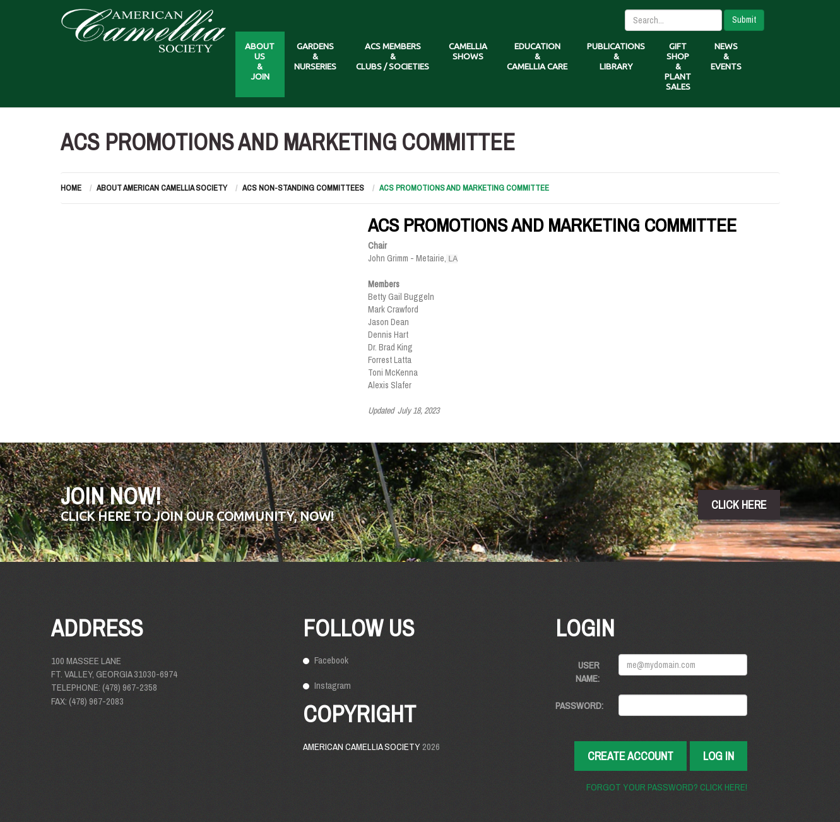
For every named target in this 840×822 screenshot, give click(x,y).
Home (71, 187)
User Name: (588, 671)
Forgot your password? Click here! (666, 787)
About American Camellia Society (162, 187)
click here (739, 505)
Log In (718, 756)
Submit (744, 19)
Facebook (331, 660)
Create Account (630, 756)
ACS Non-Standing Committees (303, 187)
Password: (579, 705)
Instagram (332, 685)
